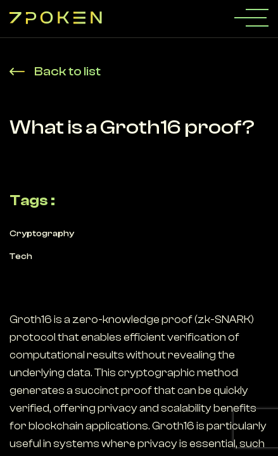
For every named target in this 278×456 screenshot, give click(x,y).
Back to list (55, 71)
